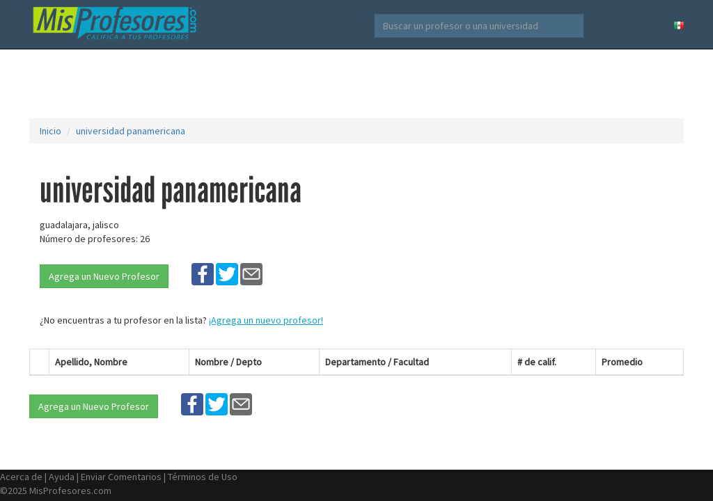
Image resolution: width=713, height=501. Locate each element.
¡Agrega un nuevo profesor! (266, 320)
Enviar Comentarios (121, 476)
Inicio (50, 131)
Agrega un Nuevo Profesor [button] (104, 276)
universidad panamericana (130, 131)
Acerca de (21, 476)
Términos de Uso (202, 476)
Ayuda (62, 476)
